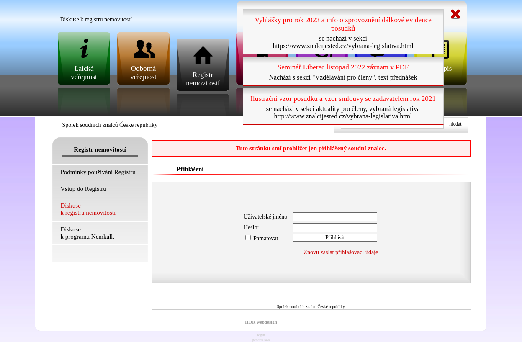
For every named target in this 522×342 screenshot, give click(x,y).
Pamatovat (261, 238)
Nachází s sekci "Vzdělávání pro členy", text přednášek (343, 77)
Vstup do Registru (83, 188)
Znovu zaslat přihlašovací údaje (341, 252)
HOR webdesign (261, 321)
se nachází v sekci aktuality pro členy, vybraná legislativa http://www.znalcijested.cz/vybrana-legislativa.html (343, 112)
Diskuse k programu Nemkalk (87, 233)
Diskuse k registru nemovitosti (88, 209)
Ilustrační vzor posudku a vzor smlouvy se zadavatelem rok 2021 (342, 99)
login (261, 335)
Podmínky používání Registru (98, 172)
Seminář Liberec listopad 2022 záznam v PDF (343, 67)
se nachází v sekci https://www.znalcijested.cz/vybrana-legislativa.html (343, 42)
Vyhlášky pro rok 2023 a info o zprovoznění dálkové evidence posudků (343, 24)
